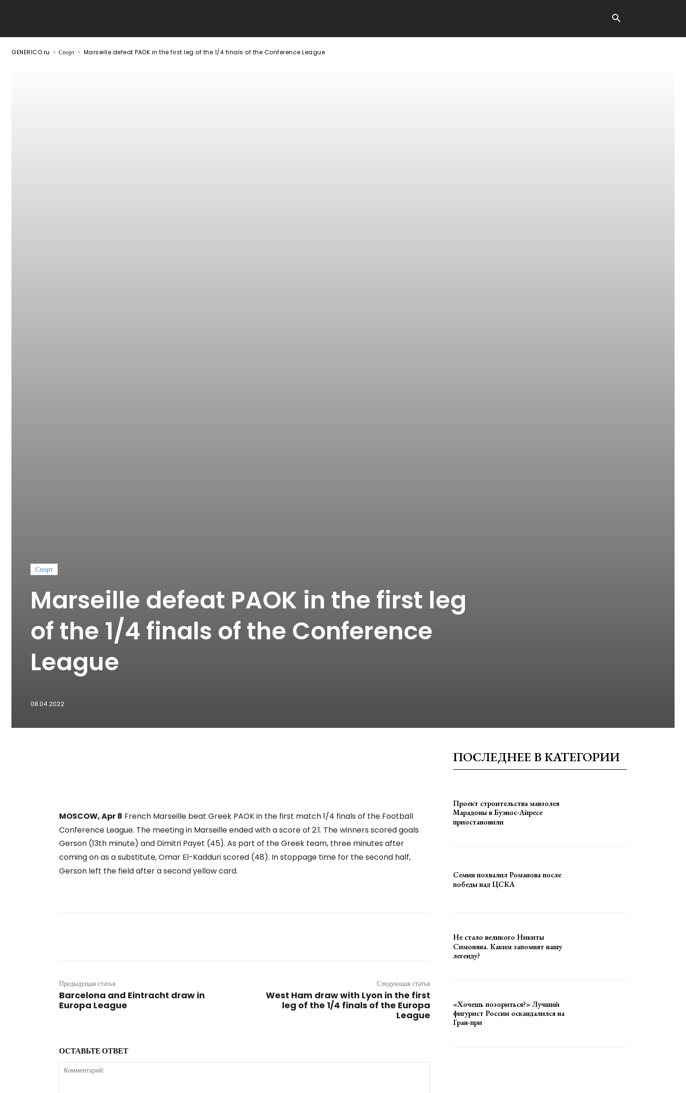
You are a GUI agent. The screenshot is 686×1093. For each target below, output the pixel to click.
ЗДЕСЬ (102, 1078)
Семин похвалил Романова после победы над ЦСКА (507, 588)
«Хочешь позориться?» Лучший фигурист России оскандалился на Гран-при (509, 723)
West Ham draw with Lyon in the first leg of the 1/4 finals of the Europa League (348, 715)
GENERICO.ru (30, 52)
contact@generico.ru (203, 1078)
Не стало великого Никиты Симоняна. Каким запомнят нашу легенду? (507, 656)
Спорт (67, 52)
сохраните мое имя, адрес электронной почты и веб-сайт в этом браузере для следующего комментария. (220, 919)
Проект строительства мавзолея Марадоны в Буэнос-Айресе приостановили (506, 522)
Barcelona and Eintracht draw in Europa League (132, 710)
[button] (616, 19)
